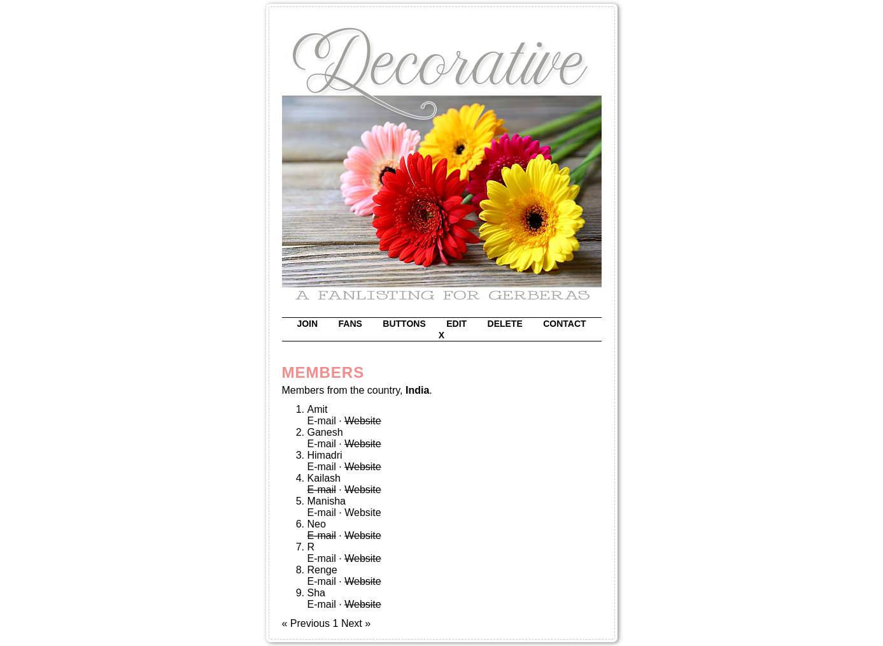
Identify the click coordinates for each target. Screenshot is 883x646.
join (307, 324)
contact (564, 324)
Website (362, 512)
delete (505, 324)
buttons (404, 324)
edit (456, 324)
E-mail (321, 420)
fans (350, 324)
